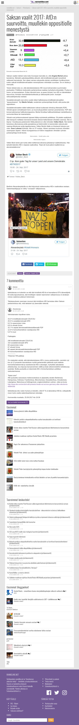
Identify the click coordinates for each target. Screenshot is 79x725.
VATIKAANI (17, 614)
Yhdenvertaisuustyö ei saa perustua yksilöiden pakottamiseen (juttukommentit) (32, 563)
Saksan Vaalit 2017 (32, 273)
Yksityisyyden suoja (51, 703)
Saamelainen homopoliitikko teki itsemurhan (22, 522)
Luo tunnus (13, 706)
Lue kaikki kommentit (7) (18, 402)
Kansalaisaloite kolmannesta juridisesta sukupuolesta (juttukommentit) (30, 553)
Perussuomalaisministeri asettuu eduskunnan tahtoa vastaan (32, 630)
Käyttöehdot (48, 706)
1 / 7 (69, 287)
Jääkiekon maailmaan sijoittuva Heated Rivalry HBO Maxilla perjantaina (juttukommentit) (35, 577)
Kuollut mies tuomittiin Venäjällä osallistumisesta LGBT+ (37, 599)
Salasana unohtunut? (16, 710)
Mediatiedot (48, 683)
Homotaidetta (22, 653)
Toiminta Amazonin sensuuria (27, 622)
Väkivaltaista (22, 645)
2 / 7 (69, 309)
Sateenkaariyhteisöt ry (52, 686)
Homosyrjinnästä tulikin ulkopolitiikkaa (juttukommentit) (25, 548)
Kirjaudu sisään (15, 708)
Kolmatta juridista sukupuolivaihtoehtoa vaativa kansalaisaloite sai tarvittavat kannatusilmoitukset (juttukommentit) (38, 542)
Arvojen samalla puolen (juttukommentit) (21, 558)
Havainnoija (17, 309)
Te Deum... (10, 607)
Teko (8, 661)
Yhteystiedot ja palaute (52, 679)
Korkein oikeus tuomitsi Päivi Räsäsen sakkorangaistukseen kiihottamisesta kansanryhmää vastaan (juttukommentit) (38, 505)
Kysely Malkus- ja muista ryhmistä (19, 572)
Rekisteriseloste (50, 708)
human (15, 287)
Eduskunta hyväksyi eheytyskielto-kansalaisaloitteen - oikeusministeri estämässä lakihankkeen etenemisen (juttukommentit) (37, 511)
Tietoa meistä (49, 681)
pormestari (10, 638)
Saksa (20, 273)
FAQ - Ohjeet (14, 703)
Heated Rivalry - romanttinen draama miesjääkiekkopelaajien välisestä (40, 591)
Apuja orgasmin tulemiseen (17, 536)
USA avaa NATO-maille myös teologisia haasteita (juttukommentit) (28, 532)
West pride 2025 (14, 527)
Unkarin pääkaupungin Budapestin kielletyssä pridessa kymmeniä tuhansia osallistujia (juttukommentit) (39, 517)
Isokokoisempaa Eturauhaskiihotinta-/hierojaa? (23, 568)
